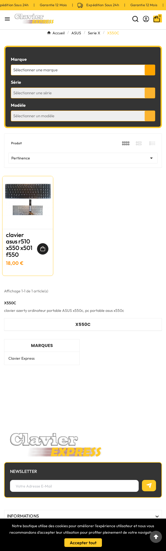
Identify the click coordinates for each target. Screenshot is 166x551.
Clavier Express (21, 358)
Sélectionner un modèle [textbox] (33, 115)
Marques (42, 345)
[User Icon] (146, 19)
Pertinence (83, 158)
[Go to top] (156, 537)
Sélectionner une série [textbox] (32, 92)
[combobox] (83, 70)
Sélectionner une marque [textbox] (35, 69)
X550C (83, 324)
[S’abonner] (149, 485)
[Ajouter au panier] (42, 249)
